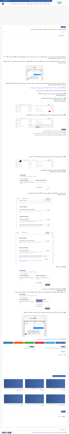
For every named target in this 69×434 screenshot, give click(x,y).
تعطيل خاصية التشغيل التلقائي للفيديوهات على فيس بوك (49, 339)
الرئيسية (49, 3)
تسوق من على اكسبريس (42, 3)
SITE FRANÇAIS (62, 429)
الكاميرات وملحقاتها (16, 3)
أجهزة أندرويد (35, 3)
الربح (11, 3)
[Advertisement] (34, 16)
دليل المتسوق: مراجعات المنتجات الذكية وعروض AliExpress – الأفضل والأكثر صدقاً (45, 432)
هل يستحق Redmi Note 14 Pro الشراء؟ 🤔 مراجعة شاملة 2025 (54, 130)
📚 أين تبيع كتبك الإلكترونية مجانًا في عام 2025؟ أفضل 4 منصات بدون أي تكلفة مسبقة (50, 135)
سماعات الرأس (22, 3)
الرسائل (37, 56)
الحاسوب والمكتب (29, 3)
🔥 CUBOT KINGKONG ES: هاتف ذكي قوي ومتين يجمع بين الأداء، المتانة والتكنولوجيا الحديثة (49, 133)
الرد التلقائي (9, 61)
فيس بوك (63, 351)
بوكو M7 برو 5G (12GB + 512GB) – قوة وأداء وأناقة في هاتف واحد (53, 132)
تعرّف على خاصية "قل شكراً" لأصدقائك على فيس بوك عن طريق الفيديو (46, 87)
